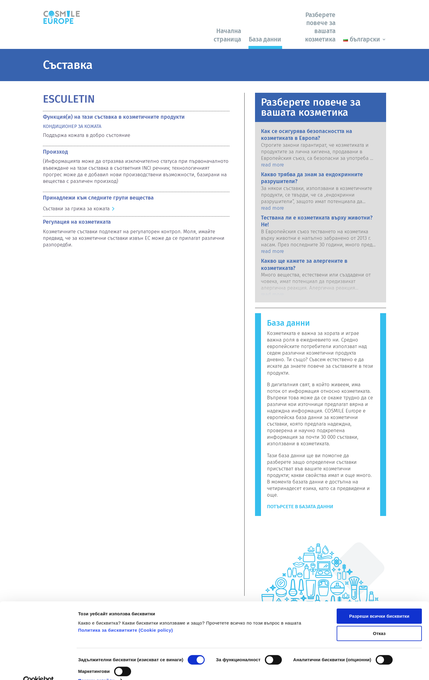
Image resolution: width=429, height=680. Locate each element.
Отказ (379, 621)
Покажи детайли (96, 668)
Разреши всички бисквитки (379, 603)
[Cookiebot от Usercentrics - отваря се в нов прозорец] (39, 668)
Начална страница (227, 35)
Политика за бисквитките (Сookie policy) (125, 617)
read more (272, 165)
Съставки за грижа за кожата (76, 208)
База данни (265, 39)
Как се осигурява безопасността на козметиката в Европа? (306, 134)
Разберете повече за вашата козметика (320, 27)
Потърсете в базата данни (300, 506)
